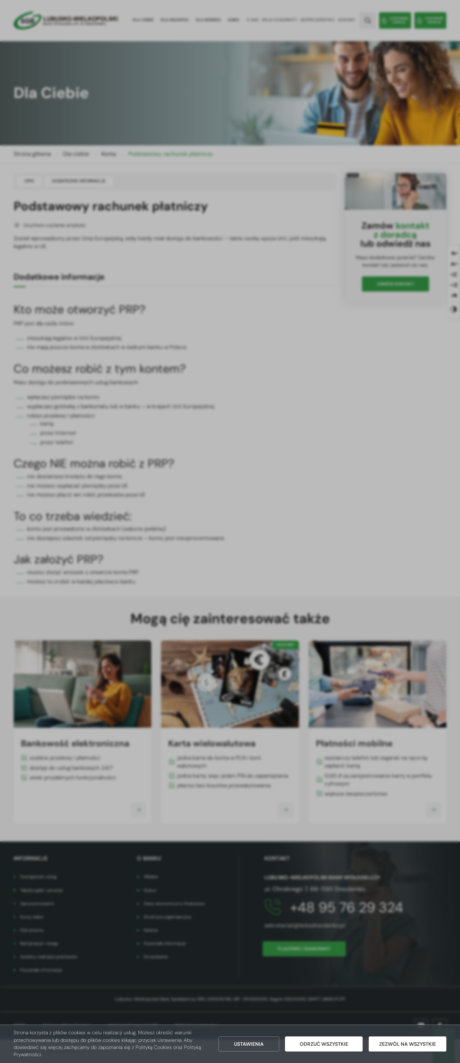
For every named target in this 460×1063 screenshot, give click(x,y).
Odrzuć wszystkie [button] (324, 1044)
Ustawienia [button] (249, 1044)
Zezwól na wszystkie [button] (407, 1044)
